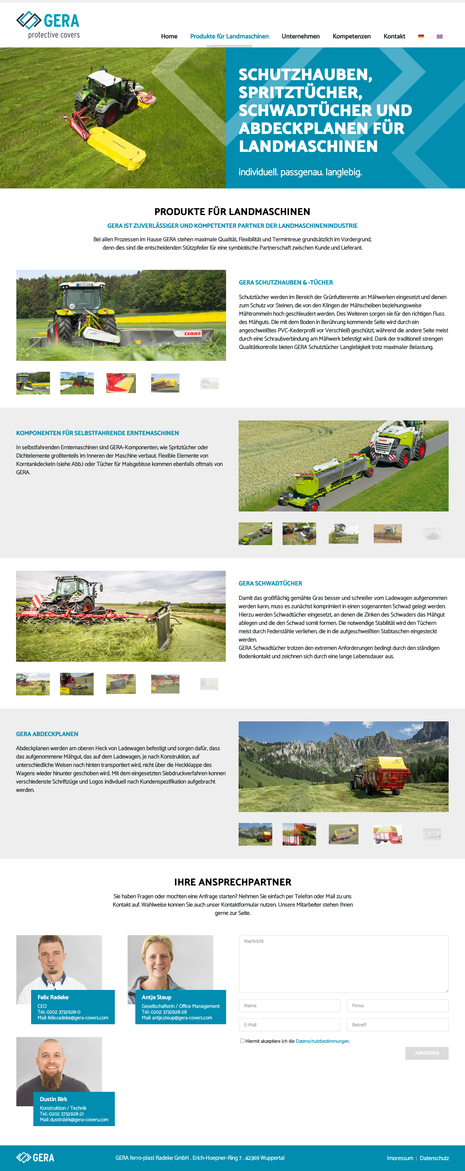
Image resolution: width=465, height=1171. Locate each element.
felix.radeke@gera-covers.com (78, 1018)
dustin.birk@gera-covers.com (79, 1120)
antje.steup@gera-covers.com (182, 1018)
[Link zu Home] (21, 1158)
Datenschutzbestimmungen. (323, 1041)
